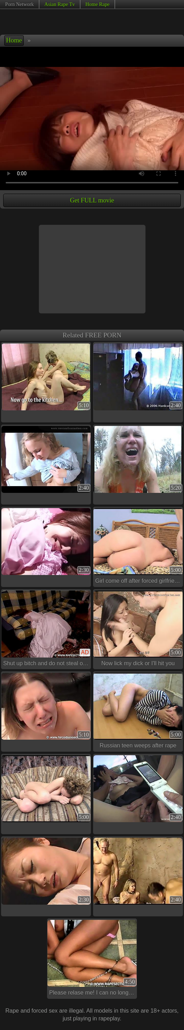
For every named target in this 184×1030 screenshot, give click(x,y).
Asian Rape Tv (59, 4)
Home (14, 40)
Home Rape (97, 4)
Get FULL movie (92, 200)
